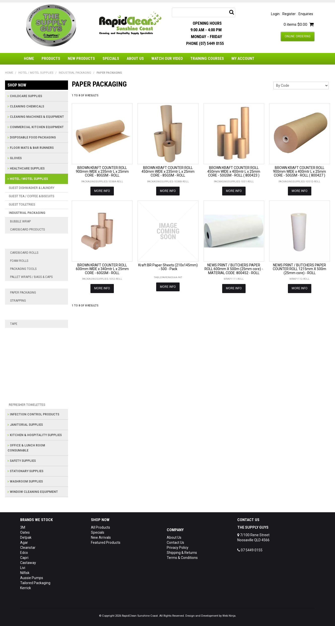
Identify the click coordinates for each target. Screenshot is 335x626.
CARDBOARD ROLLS (24, 252)
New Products (81, 58)
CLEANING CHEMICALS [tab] (27, 106)
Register (289, 14)
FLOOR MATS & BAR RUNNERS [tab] (32, 148)
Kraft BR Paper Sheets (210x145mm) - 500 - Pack (168, 267)
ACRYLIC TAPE (24, 332)
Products (51, 58)
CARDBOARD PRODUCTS (27, 229)
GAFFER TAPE (24, 354)
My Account (242, 58)
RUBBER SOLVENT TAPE (32, 390)
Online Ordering (298, 36)
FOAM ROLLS (19, 261)
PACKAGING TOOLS (23, 269)
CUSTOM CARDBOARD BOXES (37, 245)
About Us (135, 58)
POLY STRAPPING (27, 308)
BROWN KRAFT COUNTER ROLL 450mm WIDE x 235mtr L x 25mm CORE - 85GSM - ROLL (168, 172)
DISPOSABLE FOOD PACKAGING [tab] (33, 137)
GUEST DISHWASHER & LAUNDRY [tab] (31, 188)
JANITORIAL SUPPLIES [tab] (26, 424)
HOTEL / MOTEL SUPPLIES (35, 72)
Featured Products (105, 542)
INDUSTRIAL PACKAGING (75, 72)
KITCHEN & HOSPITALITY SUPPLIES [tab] (36, 435)
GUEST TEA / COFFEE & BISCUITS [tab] (31, 196)
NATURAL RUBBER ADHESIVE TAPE (36, 372)
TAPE (13, 324)
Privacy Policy (177, 548)
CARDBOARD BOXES (29, 237)
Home (29, 58)
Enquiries (305, 14)
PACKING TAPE (24, 382)
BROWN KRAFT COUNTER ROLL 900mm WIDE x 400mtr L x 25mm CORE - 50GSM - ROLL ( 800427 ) (299, 172)
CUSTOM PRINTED (27, 339)
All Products (100, 527)
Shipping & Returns (182, 553)
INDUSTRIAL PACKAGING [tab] (27, 213)
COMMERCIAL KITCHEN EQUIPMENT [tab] (37, 127)
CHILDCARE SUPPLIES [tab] (26, 96)
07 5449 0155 (249, 550)
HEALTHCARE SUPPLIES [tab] (27, 168)
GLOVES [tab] (16, 158)
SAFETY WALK (24, 397)
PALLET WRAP (24, 285)
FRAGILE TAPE (24, 347)
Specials (111, 58)
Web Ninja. (229, 615)
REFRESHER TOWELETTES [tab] (27, 405)
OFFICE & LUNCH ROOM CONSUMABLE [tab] (26, 448)
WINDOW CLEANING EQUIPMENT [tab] (34, 492)
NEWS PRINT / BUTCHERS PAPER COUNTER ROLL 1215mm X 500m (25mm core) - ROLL (299, 269)
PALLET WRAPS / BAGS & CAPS (31, 277)
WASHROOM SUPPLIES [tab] (26, 481)
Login (275, 14)
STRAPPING (18, 300)
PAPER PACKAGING (23, 292)
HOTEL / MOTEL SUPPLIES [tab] (29, 179)
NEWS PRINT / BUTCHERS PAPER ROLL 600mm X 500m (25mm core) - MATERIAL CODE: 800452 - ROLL (234, 269)
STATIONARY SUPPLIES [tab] (26, 471)
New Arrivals (101, 537)
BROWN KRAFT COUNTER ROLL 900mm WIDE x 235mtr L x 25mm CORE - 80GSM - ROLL (102, 172)
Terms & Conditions (182, 558)
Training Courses (207, 58)
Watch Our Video (167, 58)
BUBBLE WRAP (20, 221)
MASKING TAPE (25, 362)
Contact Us (175, 542)
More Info (102, 191)
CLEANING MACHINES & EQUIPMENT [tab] (37, 117)
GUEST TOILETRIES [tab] (22, 204)
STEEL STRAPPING (28, 316)
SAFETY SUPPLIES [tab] (23, 461)
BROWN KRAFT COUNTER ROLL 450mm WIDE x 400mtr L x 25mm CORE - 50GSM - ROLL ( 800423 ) (233, 172)
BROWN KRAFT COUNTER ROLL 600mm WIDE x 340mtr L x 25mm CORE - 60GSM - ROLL (102, 269)
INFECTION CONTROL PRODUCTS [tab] (34, 414)
